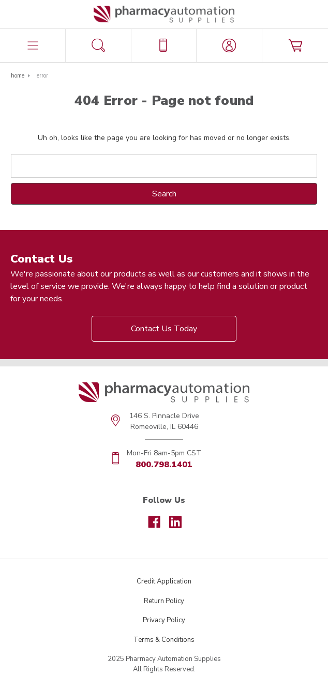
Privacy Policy (164, 620)
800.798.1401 (164, 464)
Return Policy (164, 601)
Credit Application (164, 581)
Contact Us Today (164, 328)
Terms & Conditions (164, 639)
